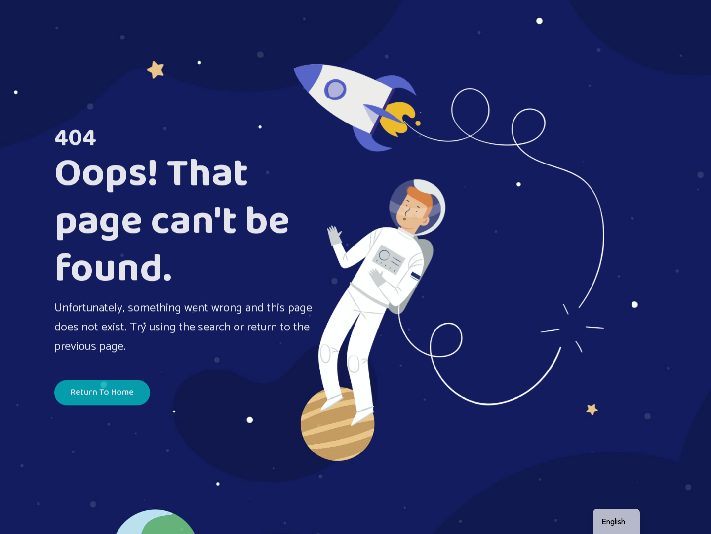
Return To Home (102, 393)
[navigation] (616, 521)
